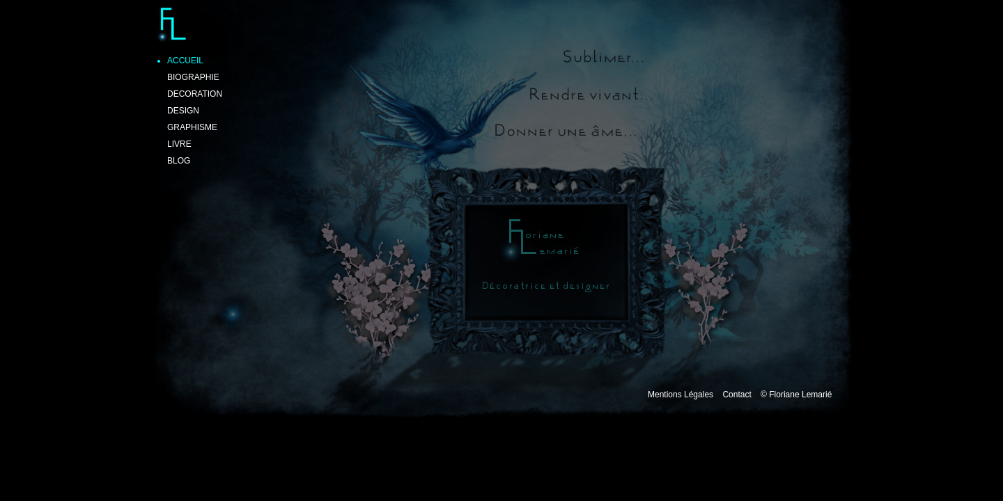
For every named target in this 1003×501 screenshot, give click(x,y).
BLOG (178, 161)
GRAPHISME (192, 127)
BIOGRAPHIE (193, 77)
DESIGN (183, 111)
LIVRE (179, 144)
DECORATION (194, 94)
